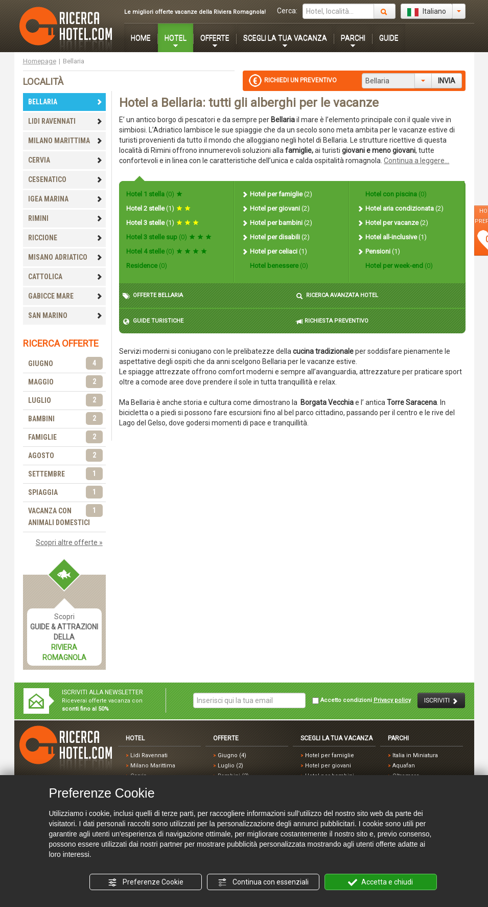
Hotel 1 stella (154, 194)
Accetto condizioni (361, 700)
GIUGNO (65, 364)
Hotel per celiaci (274, 251)
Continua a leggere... (416, 160)
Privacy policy (392, 700)
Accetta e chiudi (380, 882)
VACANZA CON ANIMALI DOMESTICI (65, 516)
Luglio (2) (230, 765)
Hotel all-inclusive (392, 237)
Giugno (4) (232, 755)
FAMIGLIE (65, 437)
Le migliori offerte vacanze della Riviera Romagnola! (195, 12)
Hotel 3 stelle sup (169, 237)
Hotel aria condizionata (400, 208)
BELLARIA (65, 102)
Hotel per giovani (275, 208)
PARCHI (353, 38)
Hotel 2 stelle (158, 208)
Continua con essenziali (263, 882)
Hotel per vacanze (392, 222)
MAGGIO (65, 382)
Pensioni (378, 251)
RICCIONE (65, 238)
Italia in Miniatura (415, 755)
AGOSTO (65, 456)
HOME (141, 38)
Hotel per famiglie (276, 194)
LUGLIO (65, 400)
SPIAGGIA (65, 492)
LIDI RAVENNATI (65, 121)
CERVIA (65, 160)
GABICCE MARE (65, 296)
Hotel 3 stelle (162, 222)
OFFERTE (214, 38)
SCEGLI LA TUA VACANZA (285, 38)
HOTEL (176, 38)
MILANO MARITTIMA (65, 141)
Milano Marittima (152, 765)
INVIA (446, 81)
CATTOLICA (65, 277)
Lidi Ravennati (149, 755)
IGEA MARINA (65, 199)
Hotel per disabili (275, 237)
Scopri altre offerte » (69, 542)
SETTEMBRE (65, 474)
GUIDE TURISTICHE (153, 321)
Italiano (426, 11)
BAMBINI (65, 419)
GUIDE (389, 38)
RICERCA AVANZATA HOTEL (337, 296)
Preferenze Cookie (145, 882)
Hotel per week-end (398, 265)
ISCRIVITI (441, 701)
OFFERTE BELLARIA (153, 296)
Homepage (39, 61)
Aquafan (403, 765)
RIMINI (65, 218)
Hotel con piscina (395, 194)
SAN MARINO (65, 315)
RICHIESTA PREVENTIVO (332, 321)
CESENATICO (65, 179)
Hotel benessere (278, 265)
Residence (146, 265)
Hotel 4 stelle (166, 251)
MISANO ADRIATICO (65, 257)
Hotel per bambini (276, 222)
